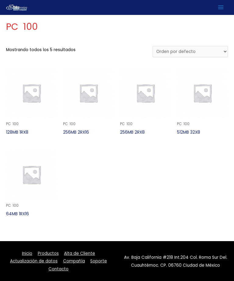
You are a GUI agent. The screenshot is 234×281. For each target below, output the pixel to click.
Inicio (27, 253)
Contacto (58, 269)
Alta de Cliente (79, 253)
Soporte (98, 261)
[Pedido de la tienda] (190, 51)
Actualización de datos (34, 261)
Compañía (74, 261)
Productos (48, 253)
